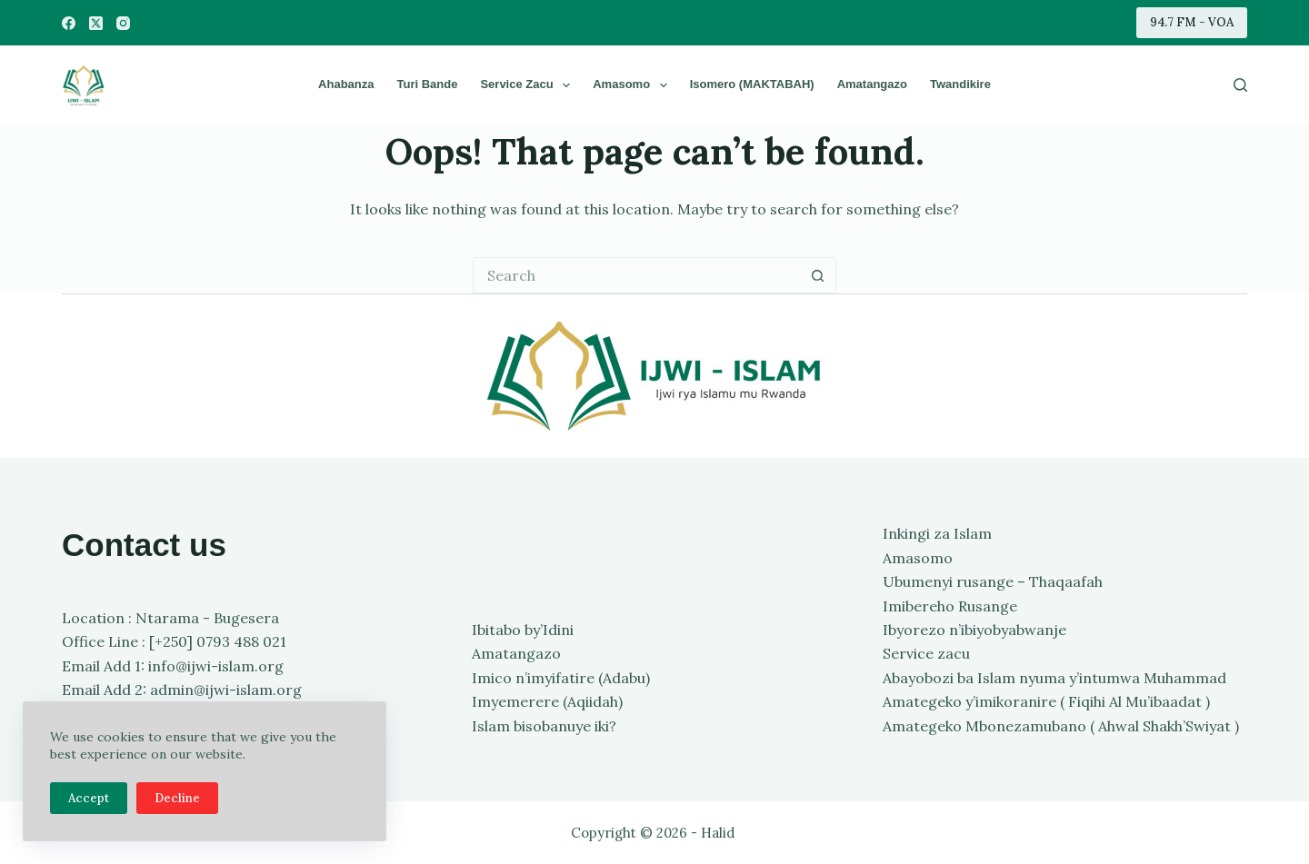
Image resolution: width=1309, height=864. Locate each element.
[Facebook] (68, 23)
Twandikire (960, 84)
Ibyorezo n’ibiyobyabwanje (974, 630)
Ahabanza (346, 84)
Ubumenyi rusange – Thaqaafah (993, 581)
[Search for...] (636, 275)
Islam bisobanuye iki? (544, 726)
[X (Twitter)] (96, 23)
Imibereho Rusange (950, 606)
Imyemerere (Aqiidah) (547, 701)
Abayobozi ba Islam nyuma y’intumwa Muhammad (1054, 678)
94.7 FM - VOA (1192, 22)
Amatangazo (872, 84)
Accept (88, 798)
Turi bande (426, 84)
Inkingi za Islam (937, 533)
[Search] (1240, 85)
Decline (177, 798)
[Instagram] (123, 23)
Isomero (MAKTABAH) (752, 84)
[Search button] (818, 275)
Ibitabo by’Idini (523, 630)
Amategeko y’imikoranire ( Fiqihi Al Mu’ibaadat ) (1046, 701)
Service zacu (528, 85)
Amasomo (633, 85)
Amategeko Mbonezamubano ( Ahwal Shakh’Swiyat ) (1061, 726)
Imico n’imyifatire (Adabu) (561, 678)
